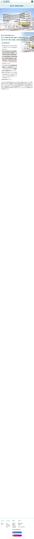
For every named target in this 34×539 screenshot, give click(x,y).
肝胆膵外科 (13, 524)
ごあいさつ (2, 520)
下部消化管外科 (14, 527)
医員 (6, 527)
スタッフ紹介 (8, 520)
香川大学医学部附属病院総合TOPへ (17, 529)
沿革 (1, 524)
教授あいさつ (2, 523)
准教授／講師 (7, 524)
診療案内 (13, 520)
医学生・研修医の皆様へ (21, 526)
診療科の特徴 (13, 523)
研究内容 (19, 520)
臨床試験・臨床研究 (20, 523)
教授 (6, 523)
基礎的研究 (19, 524)
